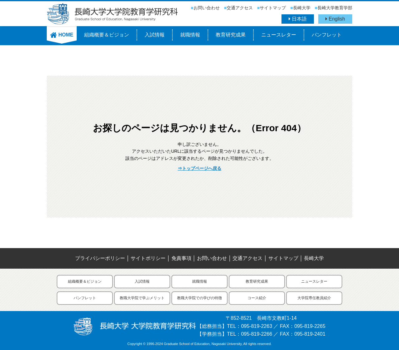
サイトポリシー (148, 258)
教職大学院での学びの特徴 (199, 298)
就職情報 (190, 34)
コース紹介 (257, 298)
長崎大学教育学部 (334, 7)
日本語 (298, 19)
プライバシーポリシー (100, 258)
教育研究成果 (231, 34)
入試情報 (155, 34)
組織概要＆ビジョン (106, 34)
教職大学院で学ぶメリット (142, 298)
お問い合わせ (207, 7)
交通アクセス (240, 7)
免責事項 (181, 258)
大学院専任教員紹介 (314, 298)
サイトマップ (273, 7)
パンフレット (327, 34)
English (335, 19)
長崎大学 (301, 7)
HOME (61, 34)
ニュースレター (278, 34)
